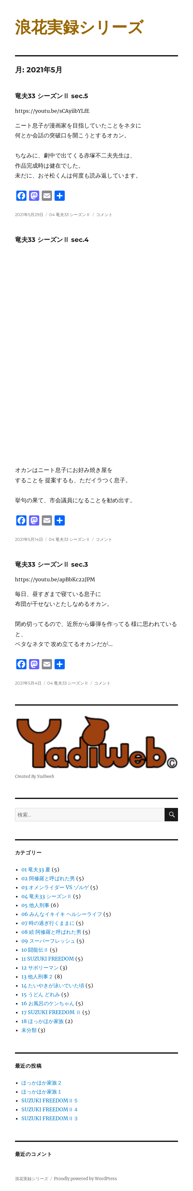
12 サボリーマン (40, 967)
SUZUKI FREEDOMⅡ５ (49, 1100)
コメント (104, 214)
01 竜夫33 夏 (35, 869)
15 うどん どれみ (40, 994)
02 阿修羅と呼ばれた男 (48, 878)
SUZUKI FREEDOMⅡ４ (49, 1109)
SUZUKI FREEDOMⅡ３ (49, 1118)
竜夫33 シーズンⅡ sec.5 (51, 96)
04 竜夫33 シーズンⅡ (69, 214)
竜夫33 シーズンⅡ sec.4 (52, 239)
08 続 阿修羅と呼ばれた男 (51, 932)
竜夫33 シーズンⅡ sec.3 (51, 564)
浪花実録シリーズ (79, 27)
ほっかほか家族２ (41, 1082)
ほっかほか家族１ (41, 1091)
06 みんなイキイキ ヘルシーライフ (61, 914)
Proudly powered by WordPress (85, 1178)
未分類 (29, 1030)
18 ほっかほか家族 (42, 1021)
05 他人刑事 (35, 905)
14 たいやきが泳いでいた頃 (52, 985)
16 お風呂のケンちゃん (47, 1003)
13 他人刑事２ (37, 976)
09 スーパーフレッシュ (48, 941)
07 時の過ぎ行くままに (48, 923)
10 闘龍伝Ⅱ (34, 950)
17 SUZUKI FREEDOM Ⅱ (51, 1012)
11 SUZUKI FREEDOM (47, 958)
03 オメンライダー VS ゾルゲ (55, 887)
